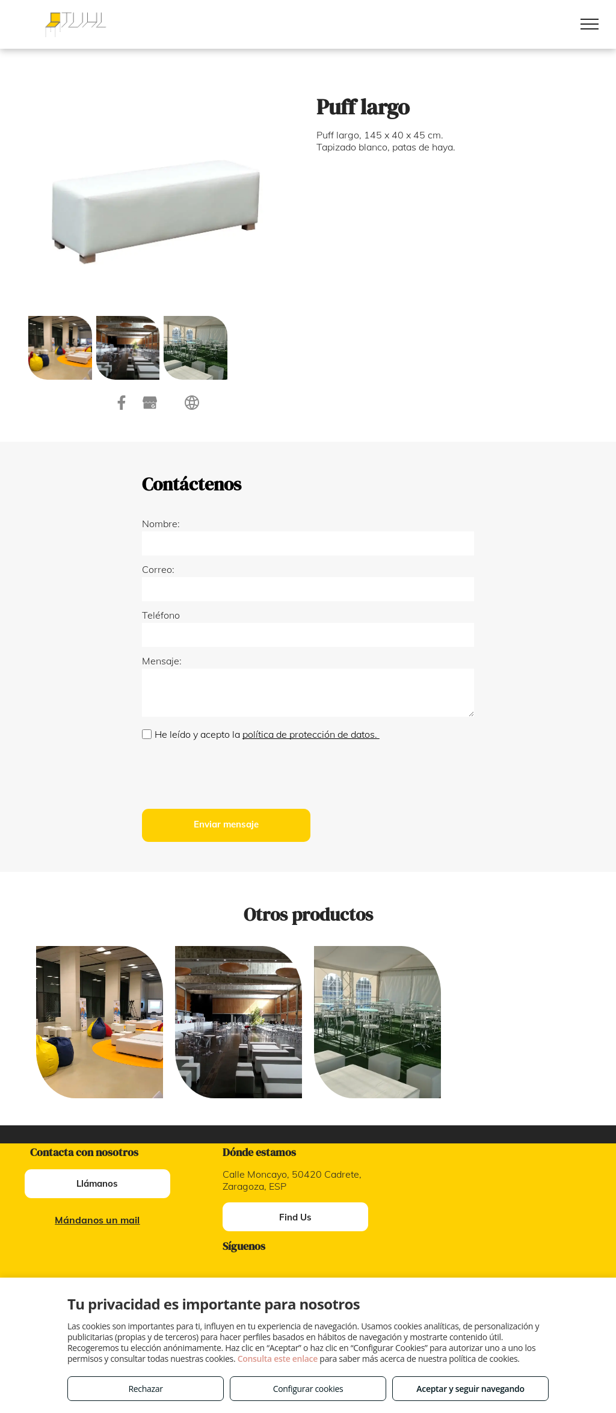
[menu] (589, 24)
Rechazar (145, 1388)
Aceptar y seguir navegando (470, 1388)
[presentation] (233, 773)
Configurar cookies (308, 1388)
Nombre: (161, 524)
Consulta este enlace (278, 1358)
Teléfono (161, 615)
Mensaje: (162, 661)
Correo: (158, 569)
